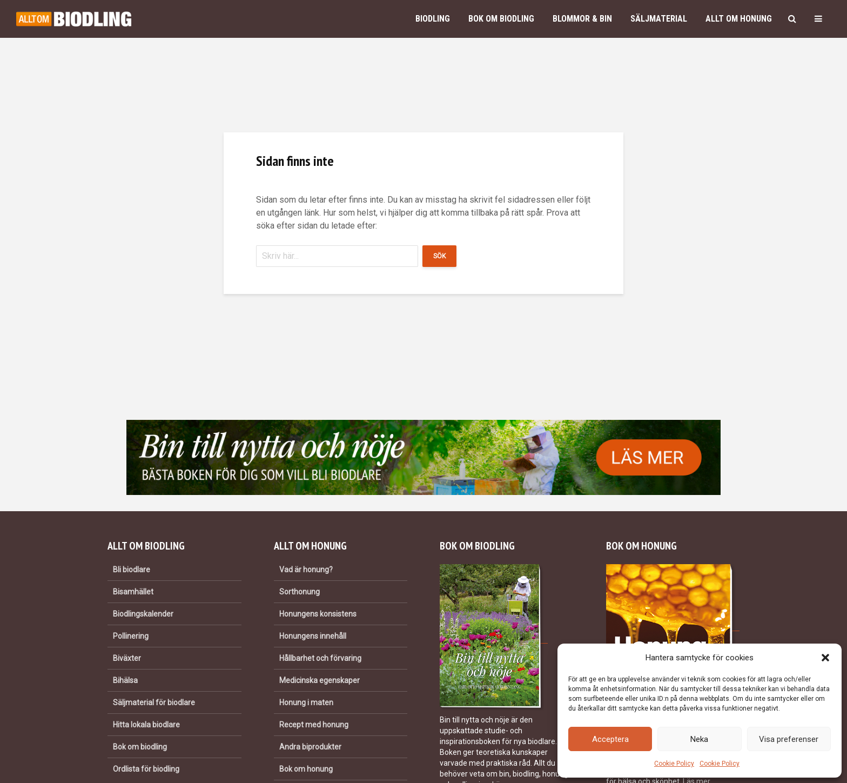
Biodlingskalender (143, 614)
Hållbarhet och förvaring (320, 658)
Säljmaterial (658, 19)
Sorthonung (299, 591)
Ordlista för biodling (146, 769)
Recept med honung (313, 724)
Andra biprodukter (310, 746)
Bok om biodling (501, 19)
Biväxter (127, 658)
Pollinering (131, 636)
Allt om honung (738, 19)
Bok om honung (306, 769)
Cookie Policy (674, 763)
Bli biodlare (131, 569)
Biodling (432, 19)
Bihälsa (125, 680)
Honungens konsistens (318, 614)
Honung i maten (306, 702)
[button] (825, 657)
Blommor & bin (582, 19)
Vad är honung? (306, 569)
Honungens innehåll (312, 636)
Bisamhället (133, 591)
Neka (699, 739)
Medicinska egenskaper (319, 680)
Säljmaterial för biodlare (154, 702)
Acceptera (610, 739)
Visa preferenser (788, 739)
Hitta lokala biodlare (146, 724)
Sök (439, 256)
